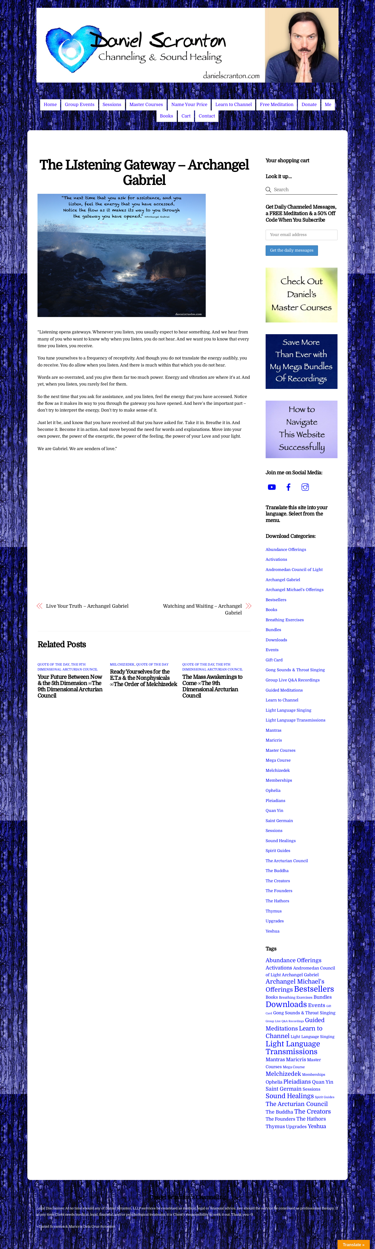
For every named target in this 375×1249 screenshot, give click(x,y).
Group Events (80, 104)
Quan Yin (274, 810)
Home (50, 104)
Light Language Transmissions (296, 720)
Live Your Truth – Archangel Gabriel (87, 606)
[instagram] (306, 487)
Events (272, 650)
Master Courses (146, 104)
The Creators (278, 881)
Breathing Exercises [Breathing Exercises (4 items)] (295, 997)
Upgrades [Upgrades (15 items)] (296, 1126)
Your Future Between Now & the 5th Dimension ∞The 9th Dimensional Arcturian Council (70, 686)
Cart (186, 116)
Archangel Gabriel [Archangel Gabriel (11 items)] (300, 974)
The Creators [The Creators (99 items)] (312, 1111)
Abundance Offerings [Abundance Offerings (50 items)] (293, 960)
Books (166, 116)
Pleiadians (275, 800)
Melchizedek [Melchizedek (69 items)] (283, 1074)
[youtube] (273, 487)
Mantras (274, 730)
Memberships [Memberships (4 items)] (313, 1075)
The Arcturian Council (287, 861)
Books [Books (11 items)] (272, 997)
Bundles (273, 629)
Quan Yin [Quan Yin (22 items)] (322, 1082)
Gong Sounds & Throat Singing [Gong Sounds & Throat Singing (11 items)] (304, 1012)
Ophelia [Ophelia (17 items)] (274, 1082)
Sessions (112, 104)
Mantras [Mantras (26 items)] (275, 1059)
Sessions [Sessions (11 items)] (311, 1089)
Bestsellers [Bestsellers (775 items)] (314, 989)
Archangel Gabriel (283, 579)
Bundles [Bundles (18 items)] (323, 997)
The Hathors (277, 901)
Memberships (279, 780)
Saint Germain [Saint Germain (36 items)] (284, 1089)
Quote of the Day (54, 664)
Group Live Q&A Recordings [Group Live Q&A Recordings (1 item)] (285, 1021)
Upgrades (275, 921)
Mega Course (278, 760)
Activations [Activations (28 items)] (279, 968)
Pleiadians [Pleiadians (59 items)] (297, 1082)
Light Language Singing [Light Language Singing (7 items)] (312, 1037)
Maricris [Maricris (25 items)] (296, 1059)
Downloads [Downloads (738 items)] (286, 1004)
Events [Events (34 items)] (316, 1005)
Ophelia (273, 790)
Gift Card (274, 660)
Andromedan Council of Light (294, 569)
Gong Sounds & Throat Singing (295, 670)
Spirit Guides (278, 850)
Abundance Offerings (286, 549)
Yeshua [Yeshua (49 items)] (317, 1126)
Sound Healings (281, 840)
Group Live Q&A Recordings (293, 680)
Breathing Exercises (285, 620)
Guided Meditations (284, 690)
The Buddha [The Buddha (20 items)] (279, 1112)
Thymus (274, 911)
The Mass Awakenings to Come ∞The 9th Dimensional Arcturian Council (212, 686)
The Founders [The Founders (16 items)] (280, 1119)
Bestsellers (276, 600)
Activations (276, 559)
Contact (207, 116)
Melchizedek (122, 664)
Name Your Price (189, 104)
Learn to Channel (233, 104)
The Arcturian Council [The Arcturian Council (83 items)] (297, 1104)
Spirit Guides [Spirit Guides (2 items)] (324, 1097)
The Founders (279, 890)
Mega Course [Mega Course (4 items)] (294, 1067)
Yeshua (272, 931)
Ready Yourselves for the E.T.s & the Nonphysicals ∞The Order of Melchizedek (143, 678)
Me (328, 104)
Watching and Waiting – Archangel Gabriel (202, 609)
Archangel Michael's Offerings (295, 589)
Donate (309, 104)
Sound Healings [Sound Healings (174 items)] (290, 1096)
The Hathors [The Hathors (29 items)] (311, 1119)
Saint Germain (279, 820)
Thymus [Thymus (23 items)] (275, 1126)
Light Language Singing (288, 710)
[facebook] (289, 487)
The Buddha (277, 870)
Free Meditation (276, 104)
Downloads (276, 640)
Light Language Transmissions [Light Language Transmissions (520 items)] (293, 1048)
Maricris (274, 740)
